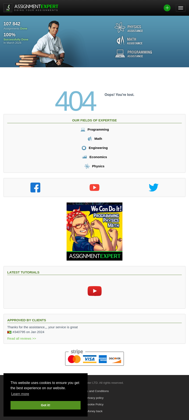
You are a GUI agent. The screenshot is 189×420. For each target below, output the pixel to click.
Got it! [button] (45, 405)
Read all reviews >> (21, 338)
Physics (94, 166)
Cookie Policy (95, 404)
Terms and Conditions (94, 391)
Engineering (94, 148)
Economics (94, 157)
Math (94, 138)
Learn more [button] (20, 394)
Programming (94, 129)
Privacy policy (94, 397)
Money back (94, 411)
